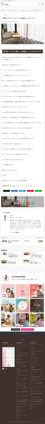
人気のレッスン (6, 14)
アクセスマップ (33, 362)
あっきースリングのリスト (21, 403)
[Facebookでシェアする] (14, 191)
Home (31, 346)
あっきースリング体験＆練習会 (22, 388)
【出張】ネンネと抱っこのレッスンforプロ (22, 371)
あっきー (12, 215)
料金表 (17, 350)
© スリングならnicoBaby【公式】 (18, 421)
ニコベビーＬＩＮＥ (34, 357)
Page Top (22, 339)
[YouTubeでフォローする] (28, 203)
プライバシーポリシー (34, 364)
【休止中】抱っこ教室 (20, 385)
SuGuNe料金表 (19, 359)
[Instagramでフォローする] (20, 203)
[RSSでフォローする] (32, 203)
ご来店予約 (18, 348)
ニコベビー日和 (33, 371)
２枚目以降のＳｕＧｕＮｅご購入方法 (22, 356)
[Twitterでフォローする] (10, 232)
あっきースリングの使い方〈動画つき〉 (21, 407)
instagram (18, 368)
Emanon (32, 421)
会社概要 (32, 367)
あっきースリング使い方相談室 (22, 396)
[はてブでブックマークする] (22, 191)
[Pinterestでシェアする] (30, 191)
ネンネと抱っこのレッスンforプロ (22, 375)
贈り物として (19, 412)
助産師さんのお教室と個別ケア (22, 392)
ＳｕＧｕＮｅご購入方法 (21, 366)
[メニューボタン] (43, 4)
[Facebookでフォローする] (16, 203)
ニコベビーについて (34, 360)
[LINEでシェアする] (38, 191)
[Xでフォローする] (12, 203)
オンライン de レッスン (21, 346)
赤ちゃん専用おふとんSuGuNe (22, 353)
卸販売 (17, 417)
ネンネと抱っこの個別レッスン (22, 379)
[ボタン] (39, 4)
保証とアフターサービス (21, 410)
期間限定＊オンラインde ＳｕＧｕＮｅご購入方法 (22, 362)
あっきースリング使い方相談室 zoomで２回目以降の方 (22, 400)
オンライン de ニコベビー (35, 350)
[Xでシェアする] (6, 191)
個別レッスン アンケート (21, 382)
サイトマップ (33, 355)
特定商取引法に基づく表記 (35, 369)
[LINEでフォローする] (24, 203)
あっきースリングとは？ (35, 397)
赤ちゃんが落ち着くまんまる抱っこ (36, 405)
